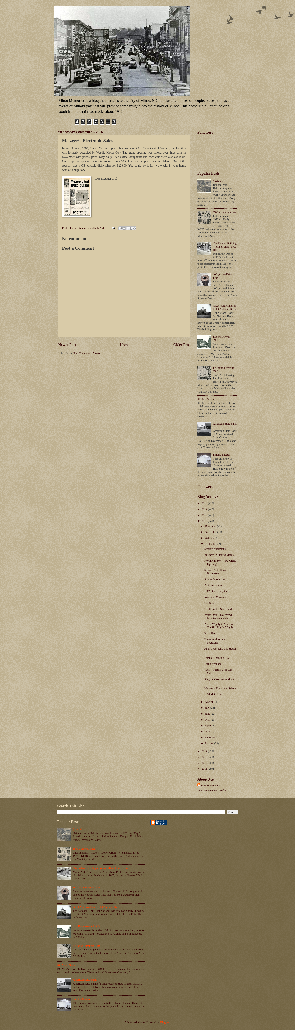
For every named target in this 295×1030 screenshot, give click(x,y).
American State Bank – (86, 979)
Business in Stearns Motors (219, 554)
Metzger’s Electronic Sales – (220, 688)
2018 (205, 503)
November (211, 531)
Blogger (164, 1022)
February (210, 737)
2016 (205, 515)
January (209, 743)
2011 (205, 768)
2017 (205, 509)
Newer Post (67, 345)
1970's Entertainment (224, 212)
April (208, 725)
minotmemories (210, 785)
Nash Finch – (211, 633)
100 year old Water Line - (87, 887)
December (211, 526)
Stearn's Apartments (215, 548)
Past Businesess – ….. (216, 585)
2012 (205, 762)
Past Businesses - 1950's (86, 926)
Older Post (181, 345)
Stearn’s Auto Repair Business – (215, 571)
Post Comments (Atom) (86, 353)
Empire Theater (221, 454)
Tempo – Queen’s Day (216, 657)
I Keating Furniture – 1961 (88, 945)
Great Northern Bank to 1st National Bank (224, 307)
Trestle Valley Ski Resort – (219, 608)
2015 (205, 521)
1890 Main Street (214, 694)
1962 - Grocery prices (216, 591)
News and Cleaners (215, 597)
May (208, 719)
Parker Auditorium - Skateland (215, 641)
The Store (209, 602)
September (211, 543)
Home (124, 345)
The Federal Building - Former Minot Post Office (225, 246)
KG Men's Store (206, 399)
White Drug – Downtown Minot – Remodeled (218, 616)
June (208, 713)
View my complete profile (211, 790)
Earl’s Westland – (214, 663)
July (207, 707)
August (209, 701)
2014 (205, 751)
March (209, 731)
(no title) (218, 181)
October (209, 537)
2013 (205, 756)
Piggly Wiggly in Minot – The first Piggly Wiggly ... (220, 626)
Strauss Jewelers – (214, 579)
